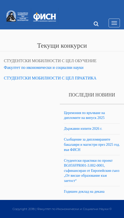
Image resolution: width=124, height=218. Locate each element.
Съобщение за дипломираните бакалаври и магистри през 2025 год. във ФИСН (92, 144)
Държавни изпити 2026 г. (83, 129)
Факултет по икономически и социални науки (43, 67)
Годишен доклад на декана (84, 191)
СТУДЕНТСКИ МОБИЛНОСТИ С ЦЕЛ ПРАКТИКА (50, 78)
